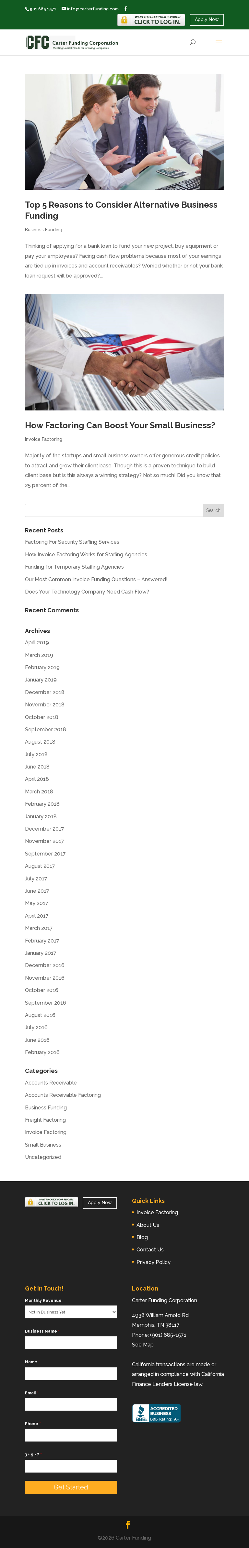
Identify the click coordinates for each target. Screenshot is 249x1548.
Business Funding (43, 229)
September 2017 (45, 854)
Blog (142, 1237)
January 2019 (41, 680)
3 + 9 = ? (33, 1454)
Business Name (42, 1331)
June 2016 (37, 1040)
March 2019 (39, 655)
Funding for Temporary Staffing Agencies (74, 567)
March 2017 (39, 928)
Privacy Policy (153, 1262)
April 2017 (37, 916)
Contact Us (150, 1250)
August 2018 (40, 742)
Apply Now (207, 19)
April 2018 (37, 779)
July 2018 (36, 754)
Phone (33, 1424)
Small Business (43, 1145)
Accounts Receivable (51, 1083)
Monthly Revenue (43, 1300)
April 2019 (37, 642)
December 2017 (44, 829)
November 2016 (45, 978)
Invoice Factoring (43, 439)
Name (32, 1362)
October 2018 (41, 717)
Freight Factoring (45, 1120)
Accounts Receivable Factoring (63, 1095)
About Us (147, 1225)
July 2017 (36, 879)
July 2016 (36, 1027)
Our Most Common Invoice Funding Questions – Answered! (96, 579)
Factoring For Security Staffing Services (72, 542)
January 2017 (40, 953)
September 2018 (45, 729)
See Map (143, 1345)
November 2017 (44, 841)
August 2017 (40, 866)
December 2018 (45, 692)
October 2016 (41, 990)
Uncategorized (43, 1157)
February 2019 (42, 667)
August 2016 (40, 1015)
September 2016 (45, 1003)
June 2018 (37, 767)
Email (32, 1393)
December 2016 (45, 965)
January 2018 (41, 816)
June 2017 (37, 891)
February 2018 (42, 804)
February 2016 (42, 1052)
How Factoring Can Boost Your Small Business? (120, 425)
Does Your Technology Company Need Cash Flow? (87, 592)
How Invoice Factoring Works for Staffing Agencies (86, 554)
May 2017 (36, 903)
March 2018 (39, 792)
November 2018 (45, 705)
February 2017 (42, 941)
